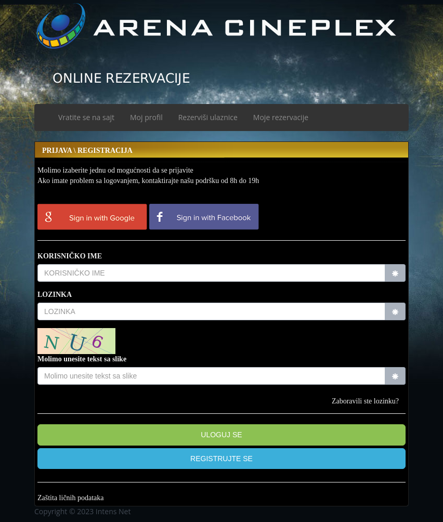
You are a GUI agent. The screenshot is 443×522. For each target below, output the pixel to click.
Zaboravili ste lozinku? (365, 401)
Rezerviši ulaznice (208, 117)
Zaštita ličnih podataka (70, 498)
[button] (221, 458)
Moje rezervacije (280, 117)
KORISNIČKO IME (69, 256)
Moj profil (146, 117)
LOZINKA (54, 294)
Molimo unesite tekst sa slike (81, 359)
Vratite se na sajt (86, 117)
